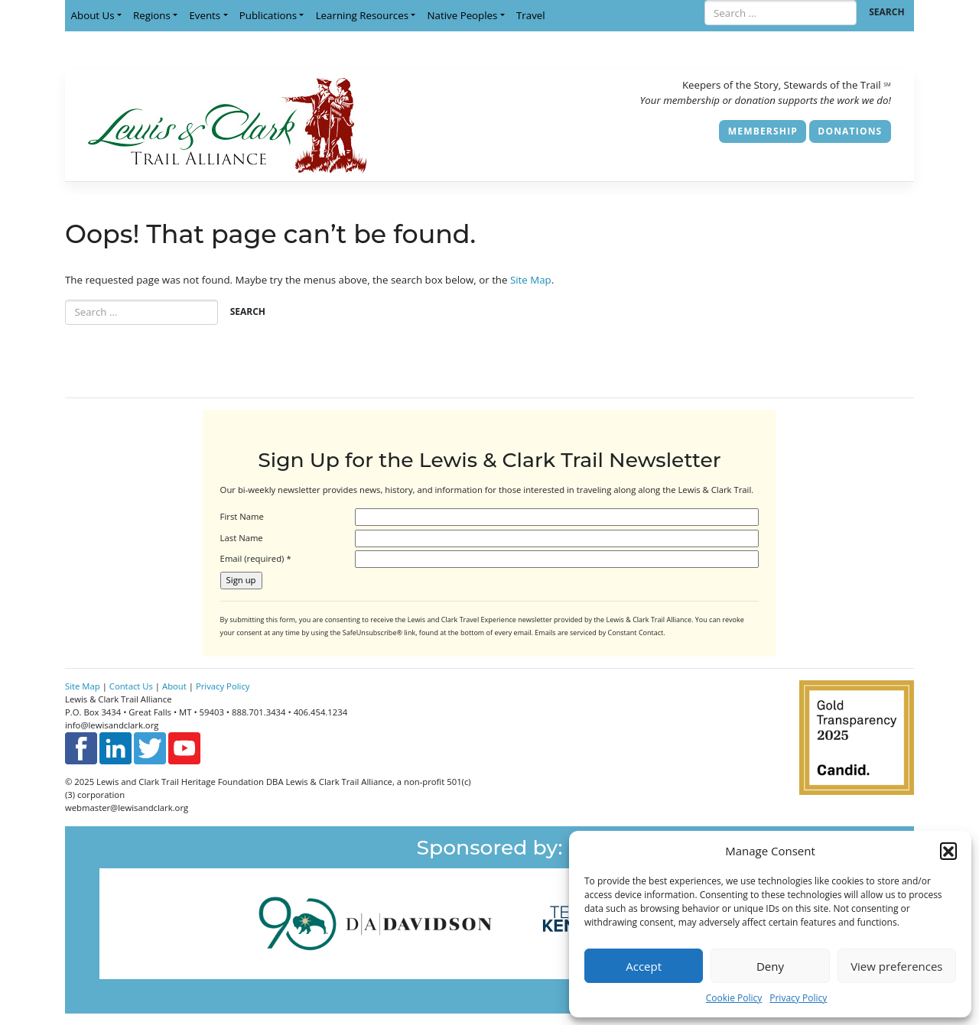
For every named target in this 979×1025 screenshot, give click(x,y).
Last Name (241, 537)
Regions (152, 15)
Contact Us (131, 686)
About (174, 686)
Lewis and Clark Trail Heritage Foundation (180, 781)
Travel (530, 15)
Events (204, 15)
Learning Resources (362, 15)
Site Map (530, 280)
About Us (93, 15)
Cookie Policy (734, 997)
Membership (763, 131)
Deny (770, 966)
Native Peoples (463, 15)
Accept (644, 966)
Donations (850, 131)
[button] (948, 850)
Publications (268, 15)
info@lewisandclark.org (111, 725)
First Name (242, 516)
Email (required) (255, 558)
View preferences (896, 966)
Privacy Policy (798, 997)
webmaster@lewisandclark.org (126, 807)
